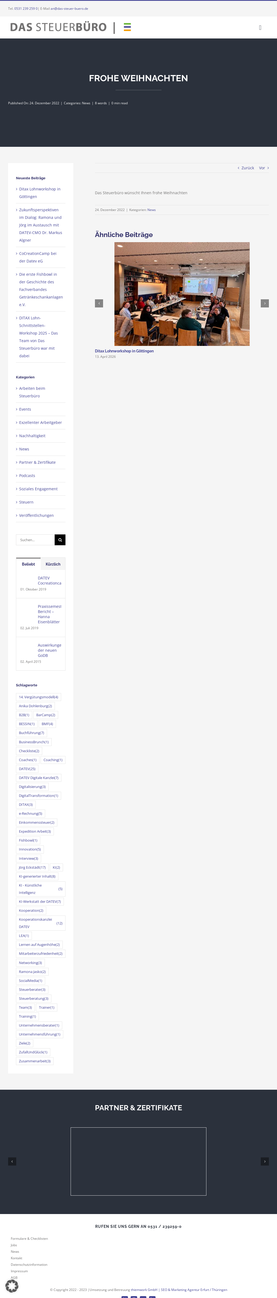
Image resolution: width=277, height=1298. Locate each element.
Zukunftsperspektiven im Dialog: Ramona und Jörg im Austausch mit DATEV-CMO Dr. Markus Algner (40, 225)
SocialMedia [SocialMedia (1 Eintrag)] (30, 980)
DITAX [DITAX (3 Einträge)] (26, 804)
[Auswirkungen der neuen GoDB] (27, 646)
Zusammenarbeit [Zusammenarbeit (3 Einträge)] (35, 1061)
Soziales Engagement (38, 488)
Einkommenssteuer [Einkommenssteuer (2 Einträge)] (36, 822)
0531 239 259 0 (26, 8)
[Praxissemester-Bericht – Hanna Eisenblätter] (27, 607)
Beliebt (28, 564)
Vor (262, 167)
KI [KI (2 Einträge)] (56, 867)
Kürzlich (53, 564)
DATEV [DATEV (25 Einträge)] (27, 769)
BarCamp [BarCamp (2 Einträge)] (45, 715)
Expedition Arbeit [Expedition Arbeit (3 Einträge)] (35, 831)
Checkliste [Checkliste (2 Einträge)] (29, 751)
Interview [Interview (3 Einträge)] (28, 858)
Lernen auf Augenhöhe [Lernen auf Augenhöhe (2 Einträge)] (39, 944)
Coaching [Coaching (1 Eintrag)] (53, 760)
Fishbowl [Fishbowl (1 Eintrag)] (28, 840)
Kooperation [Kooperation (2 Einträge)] (31, 910)
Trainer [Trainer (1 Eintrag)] (46, 1007)
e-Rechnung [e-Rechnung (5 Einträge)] (30, 813)
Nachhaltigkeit (32, 435)
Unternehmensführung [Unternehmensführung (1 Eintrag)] (39, 1034)
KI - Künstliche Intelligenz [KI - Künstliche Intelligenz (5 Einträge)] (40, 889)
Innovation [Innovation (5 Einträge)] (30, 849)
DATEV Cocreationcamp (49, 580)
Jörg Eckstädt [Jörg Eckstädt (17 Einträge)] (32, 867)
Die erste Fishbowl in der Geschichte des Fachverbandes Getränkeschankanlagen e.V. (41, 289)
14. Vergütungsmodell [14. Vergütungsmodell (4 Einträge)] (38, 697)
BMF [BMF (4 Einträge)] (47, 724)
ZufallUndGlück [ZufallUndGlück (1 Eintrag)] (33, 1052)
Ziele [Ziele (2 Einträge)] (24, 1043)
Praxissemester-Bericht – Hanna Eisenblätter (49, 614)
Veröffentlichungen (36, 515)
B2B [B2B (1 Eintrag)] (24, 715)
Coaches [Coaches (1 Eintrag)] (28, 760)
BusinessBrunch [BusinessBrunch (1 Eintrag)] (34, 742)
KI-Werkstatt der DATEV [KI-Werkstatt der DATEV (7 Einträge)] (40, 901)
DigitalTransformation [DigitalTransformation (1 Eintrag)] (38, 795)
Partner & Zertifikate (37, 462)
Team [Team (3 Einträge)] (25, 1007)
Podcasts (27, 475)
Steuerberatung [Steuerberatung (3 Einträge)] (33, 998)
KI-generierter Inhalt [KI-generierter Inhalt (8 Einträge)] (37, 876)
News (86, 103)
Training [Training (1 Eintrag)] (27, 1016)
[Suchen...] (35, 539)
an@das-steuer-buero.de (69, 8)
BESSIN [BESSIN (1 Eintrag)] (27, 724)
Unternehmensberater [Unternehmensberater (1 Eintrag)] (39, 1025)
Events (25, 409)
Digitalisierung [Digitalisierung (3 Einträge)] (32, 786)
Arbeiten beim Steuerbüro (32, 392)
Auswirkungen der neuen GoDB (49, 650)
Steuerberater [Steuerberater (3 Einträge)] (32, 989)
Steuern (26, 502)
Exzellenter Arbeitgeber (40, 422)
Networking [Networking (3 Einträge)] (30, 962)
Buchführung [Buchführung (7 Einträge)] (31, 732)
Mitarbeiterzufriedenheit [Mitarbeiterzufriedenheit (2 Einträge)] (40, 953)
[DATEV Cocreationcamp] (27, 579)
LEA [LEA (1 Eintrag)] (24, 935)
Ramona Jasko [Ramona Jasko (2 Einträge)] (32, 971)
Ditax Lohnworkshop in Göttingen (124, 351)
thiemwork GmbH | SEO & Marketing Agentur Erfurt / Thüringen (179, 1289)
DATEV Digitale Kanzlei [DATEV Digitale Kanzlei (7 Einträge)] (38, 777)
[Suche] (60, 539)
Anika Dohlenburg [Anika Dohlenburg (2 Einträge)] (35, 706)
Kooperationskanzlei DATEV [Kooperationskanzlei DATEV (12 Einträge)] (40, 923)
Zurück (248, 167)
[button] (12, 1286)
